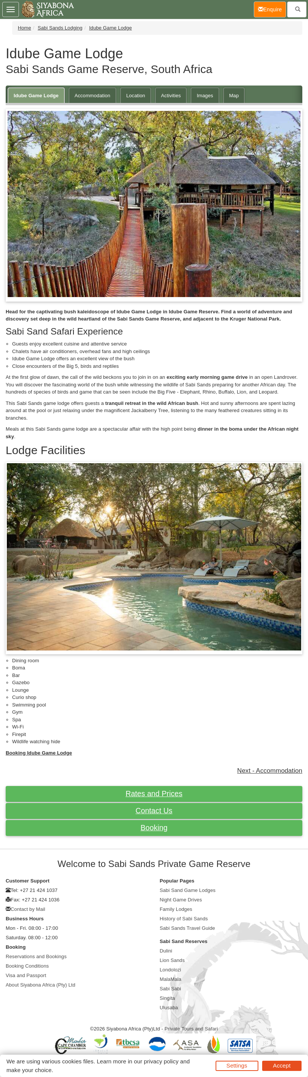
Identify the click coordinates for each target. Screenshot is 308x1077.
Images (205, 95)
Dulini (166, 951)
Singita (167, 998)
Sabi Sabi (170, 988)
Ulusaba (169, 1007)
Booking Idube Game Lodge (39, 753)
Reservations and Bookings (36, 956)
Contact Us (154, 810)
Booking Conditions (27, 966)
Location (135, 95)
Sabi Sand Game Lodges (188, 890)
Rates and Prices (153, 793)
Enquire (272, 8)
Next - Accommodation (269, 770)
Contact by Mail (28, 909)
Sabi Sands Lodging (60, 28)
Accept (282, 1065)
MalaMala (170, 979)
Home (24, 28)
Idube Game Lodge (110, 28)
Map (234, 95)
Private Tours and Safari (191, 1029)
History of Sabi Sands (184, 918)
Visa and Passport (26, 975)
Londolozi (170, 970)
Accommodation (93, 95)
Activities (171, 95)
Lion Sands (172, 960)
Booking (154, 827)
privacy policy (161, 1061)
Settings (237, 1065)
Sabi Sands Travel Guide (187, 928)
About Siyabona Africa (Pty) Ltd (40, 985)
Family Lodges (176, 909)
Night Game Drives (181, 900)
